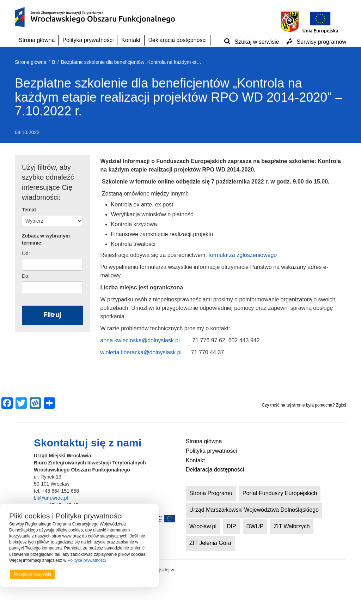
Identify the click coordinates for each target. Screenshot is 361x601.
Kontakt (130, 40)
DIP (231, 526)
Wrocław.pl (202, 526)
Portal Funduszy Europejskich (280, 493)
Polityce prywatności (86, 560)
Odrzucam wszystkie (88, 574)
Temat (29, 209)
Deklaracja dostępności (177, 40)
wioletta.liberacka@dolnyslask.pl (141, 352)
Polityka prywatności (88, 40)
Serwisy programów (321, 42)
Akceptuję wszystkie (32, 574)
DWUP (255, 526)
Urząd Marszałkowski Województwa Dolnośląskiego (254, 510)
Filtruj (52, 314)
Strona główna (37, 40)
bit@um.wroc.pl (51, 498)
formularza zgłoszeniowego (242, 255)
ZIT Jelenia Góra (210, 543)
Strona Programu (210, 493)
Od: (26, 253)
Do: (26, 276)
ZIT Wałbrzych (292, 526)
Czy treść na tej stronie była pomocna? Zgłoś (304, 405)
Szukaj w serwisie (256, 42)
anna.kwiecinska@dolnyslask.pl (140, 340)
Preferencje (135, 573)
